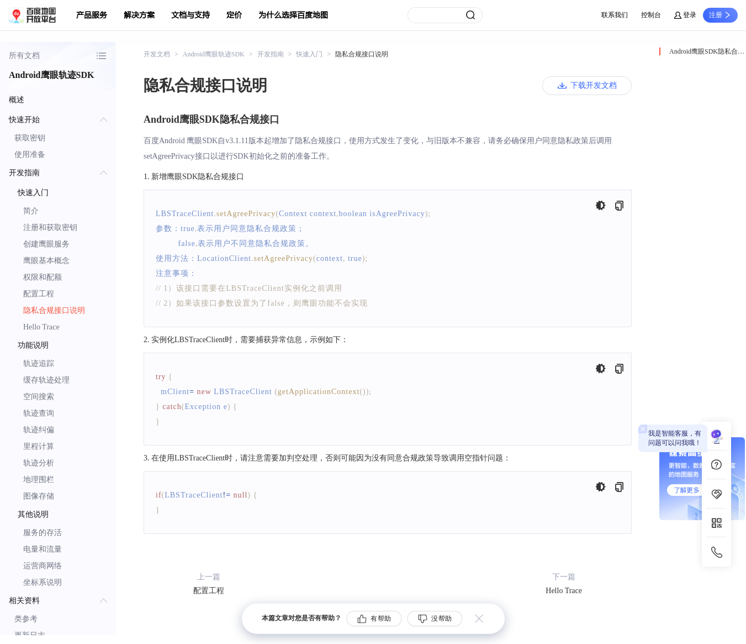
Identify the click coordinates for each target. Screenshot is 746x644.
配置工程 (38, 294)
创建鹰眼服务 (46, 244)
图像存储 (38, 496)
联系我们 (614, 15)
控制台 (651, 15)
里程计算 (38, 446)
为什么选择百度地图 (293, 15)
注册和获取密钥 (50, 227)
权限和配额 (42, 277)
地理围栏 (38, 479)
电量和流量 (42, 549)
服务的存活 (42, 532)
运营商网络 (42, 566)
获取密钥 (29, 138)
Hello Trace (41, 327)
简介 (31, 211)
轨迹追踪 (38, 363)
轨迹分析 (38, 463)
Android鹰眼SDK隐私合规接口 (707, 51)
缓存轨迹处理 (46, 380)
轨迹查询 (38, 413)
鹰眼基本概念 (46, 260)
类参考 (26, 619)
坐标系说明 (42, 582)
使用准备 (29, 154)
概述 (16, 100)
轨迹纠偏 (38, 430)
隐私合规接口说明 (54, 310)
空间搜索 (38, 396)
